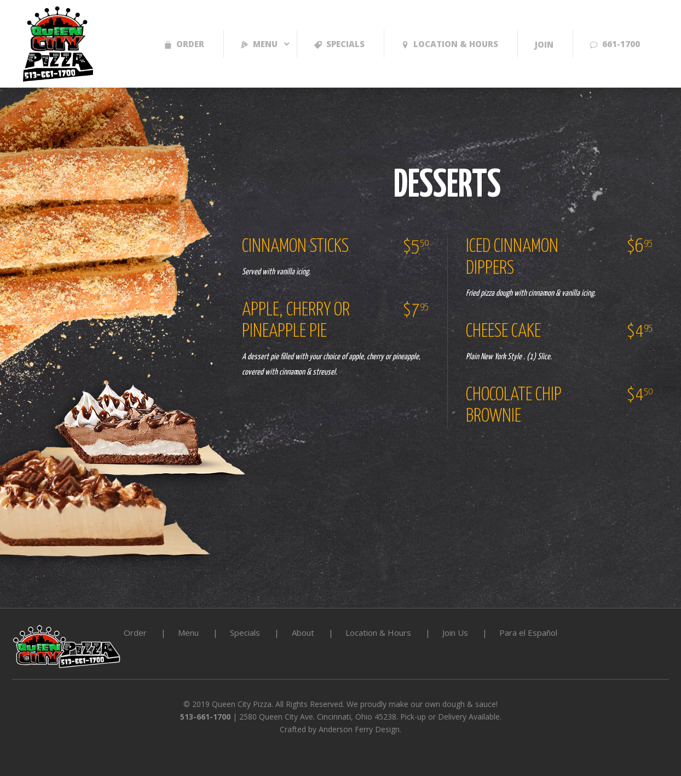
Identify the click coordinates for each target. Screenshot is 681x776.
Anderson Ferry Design (359, 729)
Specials (339, 43)
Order (184, 43)
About (303, 632)
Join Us (455, 632)
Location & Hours (378, 632)
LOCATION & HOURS (449, 43)
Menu (259, 43)
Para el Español (528, 632)
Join (544, 44)
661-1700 (615, 43)
